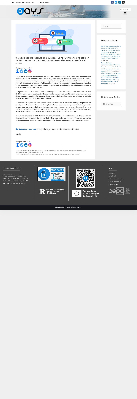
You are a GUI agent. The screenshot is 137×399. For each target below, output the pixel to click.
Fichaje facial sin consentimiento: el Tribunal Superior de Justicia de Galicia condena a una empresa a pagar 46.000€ (111, 67)
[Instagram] (30, 71)
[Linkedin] (26, 71)
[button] (125, 13)
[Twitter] (21, 71)
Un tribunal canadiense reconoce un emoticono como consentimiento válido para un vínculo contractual (49, 154)
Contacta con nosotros (26, 129)
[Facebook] (17, 71)
